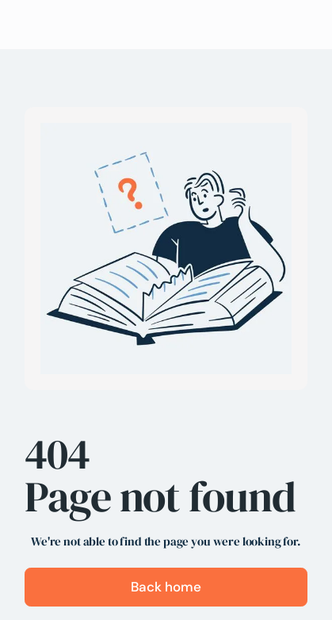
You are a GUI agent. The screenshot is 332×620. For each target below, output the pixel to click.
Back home (166, 586)
